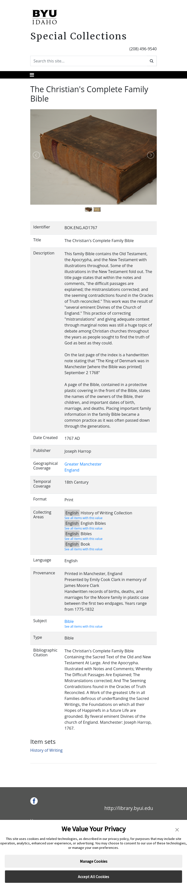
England (71, 470)
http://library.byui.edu (128, 808)
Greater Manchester (83, 464)
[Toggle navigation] (32, 75)
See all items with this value (83, 518)
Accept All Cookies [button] (93, 876)
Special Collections (78, 36)
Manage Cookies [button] (93, 861)
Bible (69, 621)
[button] (177, 829)
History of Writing (46, 750)
